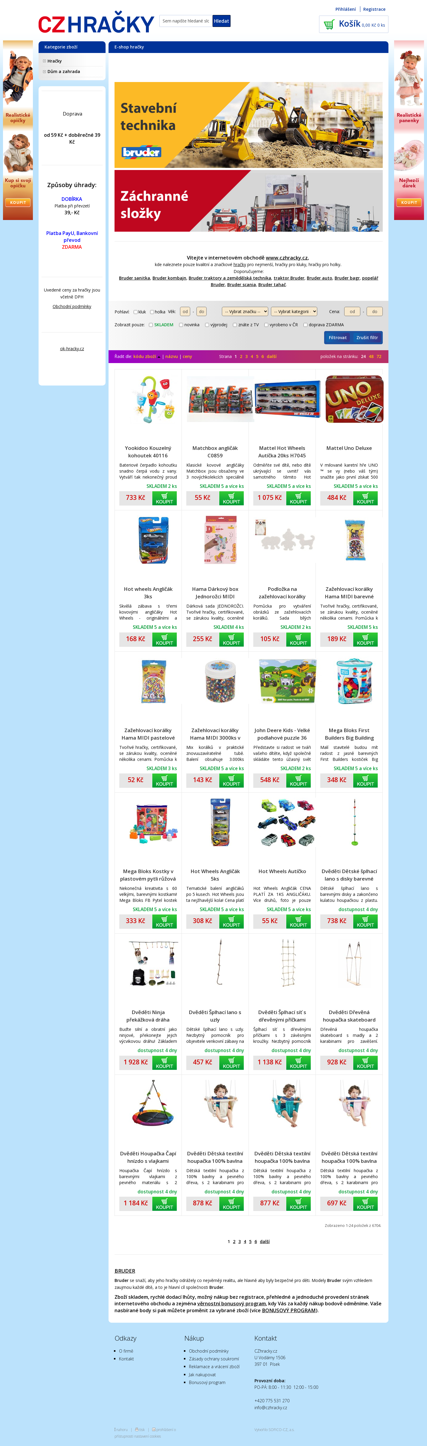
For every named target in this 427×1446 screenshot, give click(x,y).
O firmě (126, 1351)
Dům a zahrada (64, 71)
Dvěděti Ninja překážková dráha (148, 1016)
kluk (140, 312)
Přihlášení (346, 9)
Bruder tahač (272, 284)
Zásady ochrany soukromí (214, 1359)
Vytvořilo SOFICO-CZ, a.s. (274, 1429)
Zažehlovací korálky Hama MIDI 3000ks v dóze (215, 734)
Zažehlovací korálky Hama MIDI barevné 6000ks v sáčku (349, 592)
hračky (240, 264)
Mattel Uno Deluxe (349, 447)
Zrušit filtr (367, 337)
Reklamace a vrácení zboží (214, 1366)
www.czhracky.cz (287, 257)
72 (378, 356)
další (272, 356)
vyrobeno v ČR (281, 324)
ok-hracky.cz (72, 348)
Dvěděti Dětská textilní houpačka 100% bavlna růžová (349, 1157)
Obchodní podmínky (72, 306)
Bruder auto (319, 278)
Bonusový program (207, 1382)
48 (371, 356)
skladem (161, 324)
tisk (142, 1429)
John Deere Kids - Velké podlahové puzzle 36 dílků (282, 734)
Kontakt (126, 1359)
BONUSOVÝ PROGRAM (289, 1310)
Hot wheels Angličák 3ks (148, 592)
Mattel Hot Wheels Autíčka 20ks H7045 (282, 451)
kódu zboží (147, 356)
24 (363, 356)
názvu (171, 356)
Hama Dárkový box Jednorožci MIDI (215, 592)
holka (157, 312)
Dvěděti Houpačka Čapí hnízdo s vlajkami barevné (148, 1157)
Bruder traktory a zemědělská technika (230, 278)
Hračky (55, 61)
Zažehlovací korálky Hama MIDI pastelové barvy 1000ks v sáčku (148, 734)
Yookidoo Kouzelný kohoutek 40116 (148, 451)
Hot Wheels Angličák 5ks (215, 875)
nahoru (122, 1429)
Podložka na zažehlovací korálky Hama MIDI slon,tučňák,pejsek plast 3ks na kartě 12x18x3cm (282, 592)
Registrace (374, 9)
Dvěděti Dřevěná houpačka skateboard (349, 1016)
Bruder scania (241, 284)
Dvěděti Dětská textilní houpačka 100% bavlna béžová (215, 1157)
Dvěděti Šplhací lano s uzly (215, 1016)
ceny (187, 356)
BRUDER (125, 1270)
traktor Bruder (289, 278)
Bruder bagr (347, 278)
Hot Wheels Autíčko (282, 871)
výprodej (216, 324)
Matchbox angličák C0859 (215, 451)
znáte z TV (246, 324)
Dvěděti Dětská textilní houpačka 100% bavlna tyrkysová (282, 1157)
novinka (189, 324)
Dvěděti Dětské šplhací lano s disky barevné (349, 875)
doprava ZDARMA (324, 324)
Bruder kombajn (169, 278)
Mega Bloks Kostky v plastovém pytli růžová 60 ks (148, 875)
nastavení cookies (147, 1436)
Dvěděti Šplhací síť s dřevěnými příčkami (282, 1016)
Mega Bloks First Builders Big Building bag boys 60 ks (349, 734)
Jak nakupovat (202, 1374)
